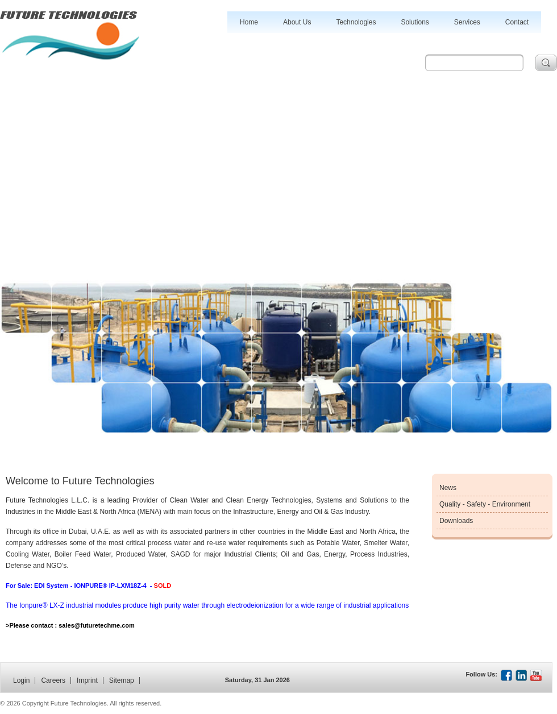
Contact (517, 22)
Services (467, 22)
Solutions (415, 22)
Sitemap (121, 680)
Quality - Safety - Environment (484, 504)
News (447, 488)
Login (21, 680)
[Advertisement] (278, 156)
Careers (53, 680)
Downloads (456, 521)
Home (249, 22)
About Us (297, 22)
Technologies (356, 22)
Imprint (87, 680)
